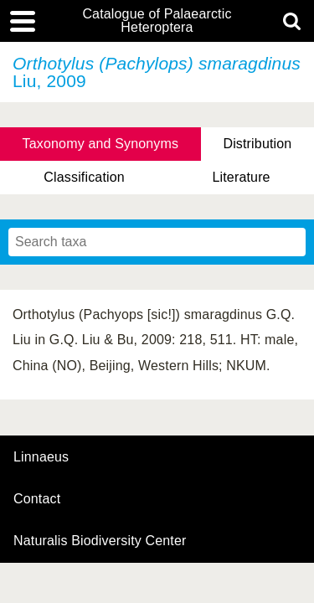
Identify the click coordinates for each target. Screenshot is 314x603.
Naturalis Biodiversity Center (100, 541)
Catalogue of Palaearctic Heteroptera (156, 21)
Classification (84, 177)
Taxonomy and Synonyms (101, 144)
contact (36, 499)
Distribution (257, 144)
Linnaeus (41, 457)
